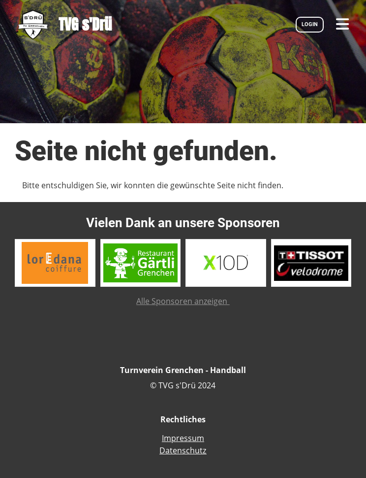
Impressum (183, 438)
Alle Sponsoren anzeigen (182, 301)
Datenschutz (182, 450)
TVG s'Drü (85, 24)
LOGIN (310, 24)
